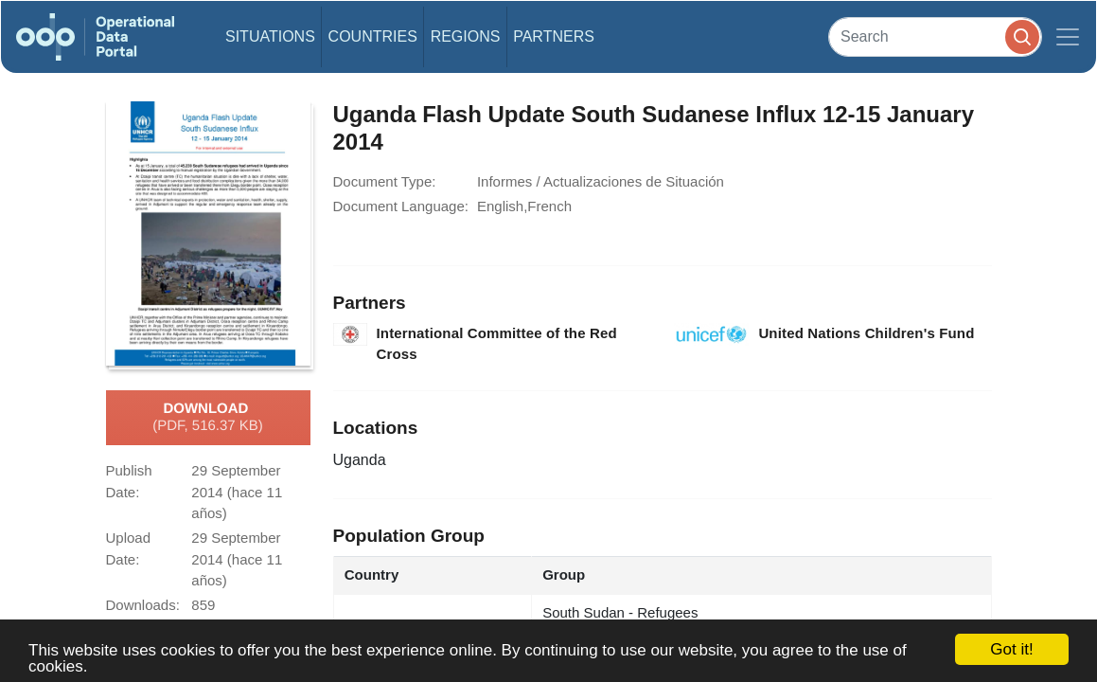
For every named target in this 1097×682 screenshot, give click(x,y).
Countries (372, 36)
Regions (466, 36)
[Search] (935, 36)
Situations (270, 36)
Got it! (1011, 649)
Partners (553, 36)
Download (207, 418)
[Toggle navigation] (1067, 37)
